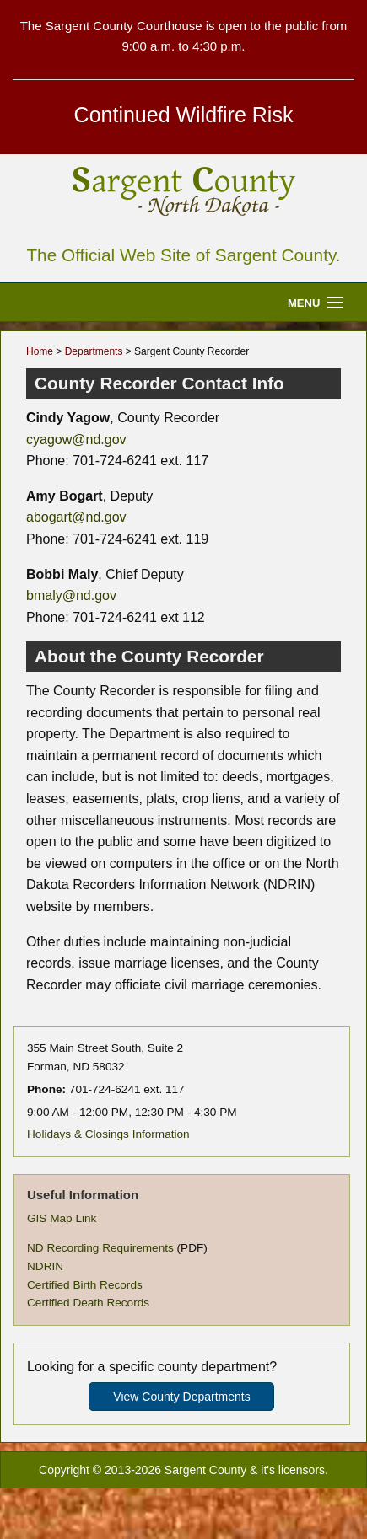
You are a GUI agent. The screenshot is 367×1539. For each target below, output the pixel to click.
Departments (94, 351)
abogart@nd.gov (76, 517)
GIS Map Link (61, 1218)
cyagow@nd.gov (76, 439)
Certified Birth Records (85, 1285)
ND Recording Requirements (100, 1247)
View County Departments (181, 1396)
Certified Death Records (88, 1302)
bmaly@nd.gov (71, 595)
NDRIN (45, 1266)
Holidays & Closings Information (108, 1134)
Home (39, 351)
